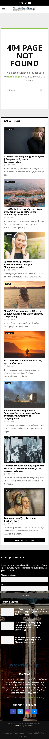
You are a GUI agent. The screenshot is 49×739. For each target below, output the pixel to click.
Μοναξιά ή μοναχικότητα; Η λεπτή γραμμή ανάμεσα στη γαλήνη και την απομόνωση (23, 314)
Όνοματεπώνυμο (8, 575)
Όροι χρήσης (19, 733)
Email (3, 584)
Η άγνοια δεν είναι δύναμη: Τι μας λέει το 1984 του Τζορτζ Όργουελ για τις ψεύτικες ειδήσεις (24, 468)
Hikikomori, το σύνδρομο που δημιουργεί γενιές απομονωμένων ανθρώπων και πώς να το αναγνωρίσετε (22, 414)
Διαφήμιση (7, 733)
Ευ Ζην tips (9, 129)
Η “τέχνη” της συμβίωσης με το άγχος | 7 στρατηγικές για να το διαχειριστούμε (24, 159)
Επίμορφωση (10, 182)
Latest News (12, 120)
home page (13, 76)
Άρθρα (8, 284)
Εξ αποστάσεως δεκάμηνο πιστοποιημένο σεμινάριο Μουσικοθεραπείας (18, 264)
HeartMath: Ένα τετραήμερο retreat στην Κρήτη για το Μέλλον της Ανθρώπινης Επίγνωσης (23, 212)
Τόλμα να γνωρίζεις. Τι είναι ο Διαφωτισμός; (20, 519)
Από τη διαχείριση (23, 736)
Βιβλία (8, 438)
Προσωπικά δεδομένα (35, 733)
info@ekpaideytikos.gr (35, 697)
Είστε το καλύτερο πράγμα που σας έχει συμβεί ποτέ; (23, 362)
